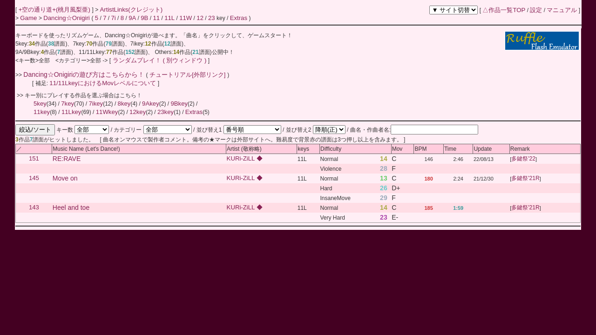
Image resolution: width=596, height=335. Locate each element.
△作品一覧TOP (503, 10)
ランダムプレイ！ (137, 60)
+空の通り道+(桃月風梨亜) (55, 9)
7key (67, 103)
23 (211, 17)
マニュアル (562, 10)
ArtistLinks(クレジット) (131, 9)
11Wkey (107, 111)
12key (137, 111)
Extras (238, 17)
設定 (536, 10)
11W (185, 17)
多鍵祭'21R (525, 178)
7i (113, 17)
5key (40, 103)
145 (34, 178)
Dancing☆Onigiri (67, 17)
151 (34, 158)
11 (156, 17)
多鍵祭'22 (523, 159)
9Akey (150, 103)
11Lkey (71, 111)
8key (124, 103)
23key (165, 111)
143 (34, 207)
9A (132, 17)
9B (144, 17)
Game (29, 17)
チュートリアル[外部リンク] (188, 74)
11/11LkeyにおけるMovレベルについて (103, 83)
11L (169, 17)
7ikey (95, 103)
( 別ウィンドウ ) (184, 60)
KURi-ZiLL (242, 158)
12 (199, 17)
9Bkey (179, 103)
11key (42, 111)
